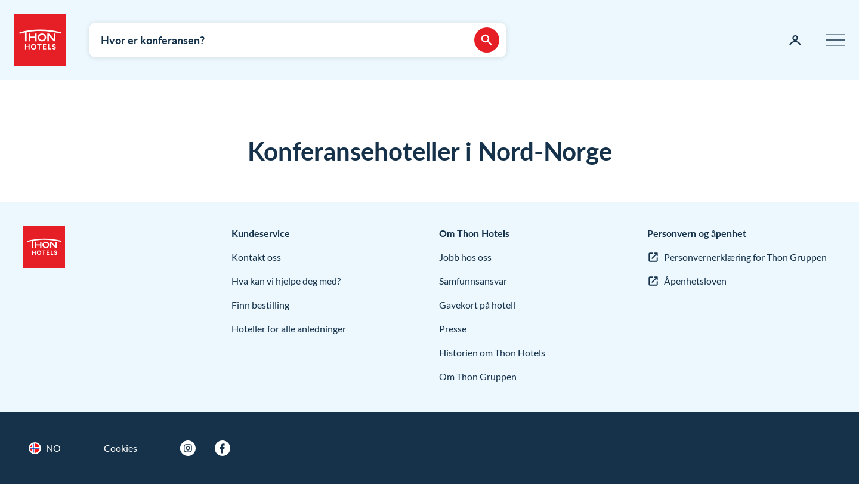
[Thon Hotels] (40, 40)
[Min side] (795, 40)
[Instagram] (188, 448)
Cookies (120, 448)
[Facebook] (222, 448)
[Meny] (835, 40)
